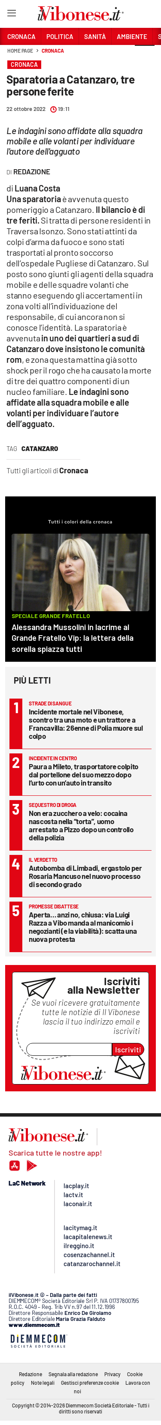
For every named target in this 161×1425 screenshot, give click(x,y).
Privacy (112, 1374)
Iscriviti (128, 1049)
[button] (145, 55)
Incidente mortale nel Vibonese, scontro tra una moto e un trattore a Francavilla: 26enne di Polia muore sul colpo (86, 723)
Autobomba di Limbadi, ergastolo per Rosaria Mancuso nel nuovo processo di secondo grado (85, 875)
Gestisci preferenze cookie (90, 1383)
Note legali (43, 1383)
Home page (20, 51)
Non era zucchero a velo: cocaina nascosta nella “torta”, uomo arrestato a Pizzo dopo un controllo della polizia (81, 825)
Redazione (30, 1374)
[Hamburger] (11, 15)
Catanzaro (39, 448)
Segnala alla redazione (73, 1374)
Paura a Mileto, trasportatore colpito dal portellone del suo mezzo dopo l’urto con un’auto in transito (83, 774)
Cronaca (53, 51)
